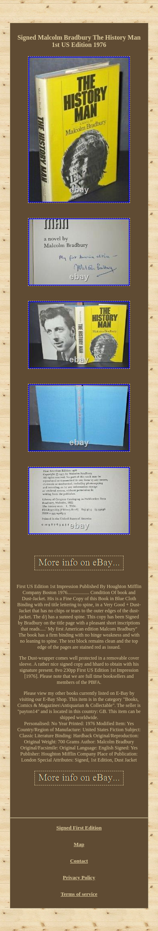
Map (79, 844)
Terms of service (79, 894)
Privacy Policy (79, 877)
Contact (79, 861)
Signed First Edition (79, 828)
